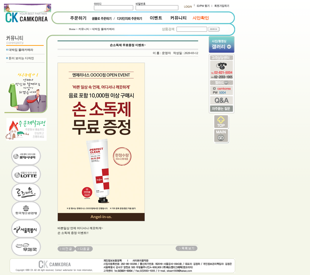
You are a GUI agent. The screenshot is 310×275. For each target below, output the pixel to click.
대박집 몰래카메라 (21, 50)
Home (72, 29)
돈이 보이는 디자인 (21, 58)
